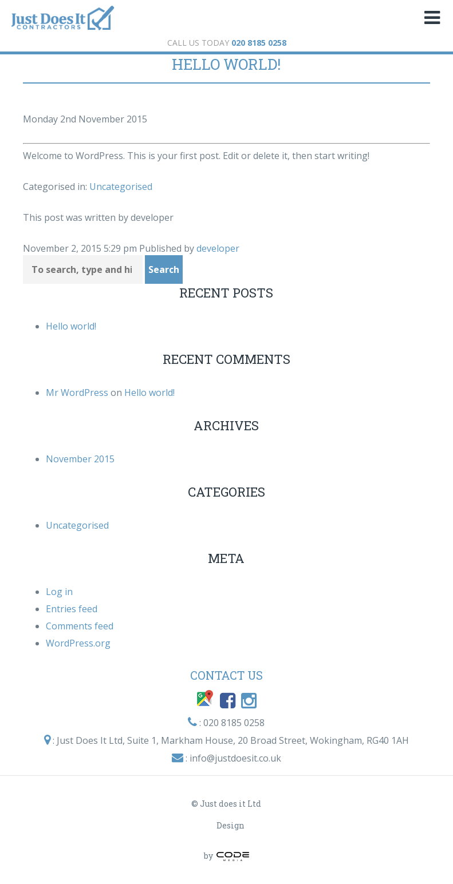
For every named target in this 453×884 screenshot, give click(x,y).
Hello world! (226, 64)
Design (230, 825)
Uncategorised (120, 186)
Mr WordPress (77, 392)
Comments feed (79, 626)
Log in (59, 591)
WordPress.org (78, 643)
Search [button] (163, 269)
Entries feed (71, 608)
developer (217, 248)
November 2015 (80, 459)
